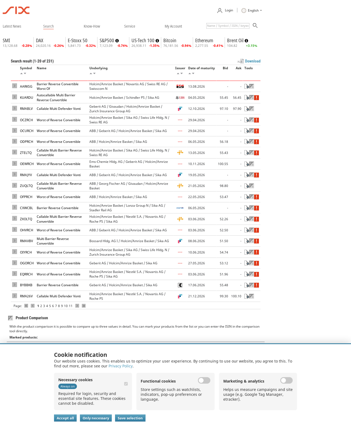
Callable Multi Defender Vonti (59, 108)
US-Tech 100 (143, 40)
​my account (173, 26)
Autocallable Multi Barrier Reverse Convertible (56, 97)
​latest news (12, 26)
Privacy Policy (121, 365)
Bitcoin (169, 40)
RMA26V (26, 296)
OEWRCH (27, 164)
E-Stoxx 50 (77, 40)
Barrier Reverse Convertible (58, 208)
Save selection (130, 418)
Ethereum (204, 40)
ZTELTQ (26, 152)
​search (48, 26)
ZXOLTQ (26, 219)
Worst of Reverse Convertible (58, 120)
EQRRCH (26, 274)
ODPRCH (26, 141)
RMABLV (26, 108)
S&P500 (107, 40)
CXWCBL (26, 208)
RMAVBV (26, 241)
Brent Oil (236, 40)
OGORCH (27, 263)
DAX (39, 40)
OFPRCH (26, 197)
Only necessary (96, 418)
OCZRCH (26, 120)
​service (129, 26)
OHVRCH (26, 230)
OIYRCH (26, 252)
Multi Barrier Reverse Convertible (53, 241)
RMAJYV (26, 175)
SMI (6, 40)
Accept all (65, 418)
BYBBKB (26, 285)
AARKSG (26, 86)
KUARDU (26, 97)
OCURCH (26, 131)
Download (253, 61)
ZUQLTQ (26, 185)
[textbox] (227, 26)
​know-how (92, 26)
